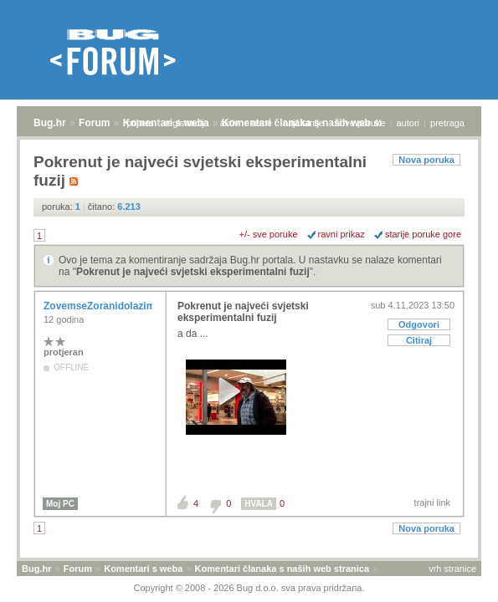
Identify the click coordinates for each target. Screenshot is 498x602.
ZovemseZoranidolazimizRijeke (119, 306)
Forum (94, 123)
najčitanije (303, 123)
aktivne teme (246, 123)
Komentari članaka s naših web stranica (282, 569)
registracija (187, 123)
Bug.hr (49, 123)
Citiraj (419, 340)
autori (408, 123)
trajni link (432, 502)
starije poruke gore (423, 234)
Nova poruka (426, 160)
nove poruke (360, 123)
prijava (139, 123)
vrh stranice (452, 569)
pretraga (447, 123)
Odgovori (418, 324)
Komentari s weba (143, 569)
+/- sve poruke (268, 234)
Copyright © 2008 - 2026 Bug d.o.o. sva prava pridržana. (249, 588)
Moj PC (60, 503)
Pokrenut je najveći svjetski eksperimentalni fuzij (193, 272)
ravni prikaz (341, 234)
